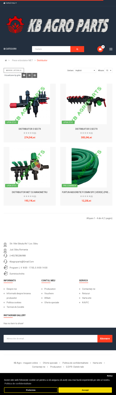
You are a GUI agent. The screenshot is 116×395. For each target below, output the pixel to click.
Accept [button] (85, 390)
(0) (35, 133)
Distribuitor (42, 60)
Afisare (101, 70)
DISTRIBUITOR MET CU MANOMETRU (29, 192)
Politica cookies (14, 302)
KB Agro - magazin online (26, 363)
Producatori (50, 289)
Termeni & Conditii (15, 307)
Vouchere (49, 293)
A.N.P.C (85, 302)
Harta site (86, 298)
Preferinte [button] (30, 390)
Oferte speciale (51, 302)
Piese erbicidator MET (22, 60)
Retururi (86, 293)
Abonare (105, 338)
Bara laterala (13, 70)
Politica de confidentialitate (75, 363)
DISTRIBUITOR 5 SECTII (86, 129)
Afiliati (47, 298)
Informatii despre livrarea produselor (19, 295)
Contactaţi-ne (88, 289)
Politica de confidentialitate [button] (18, 383)
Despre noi (12, 289)
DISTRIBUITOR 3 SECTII (30, 129)
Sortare (70, 70)
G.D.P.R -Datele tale (75, 367)
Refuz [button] (110, 376)
